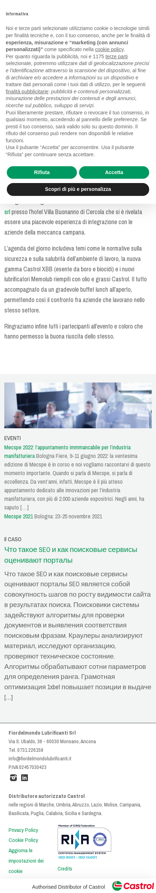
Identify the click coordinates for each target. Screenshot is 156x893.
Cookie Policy (23, 840)
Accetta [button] (114, 172)
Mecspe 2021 (18, 516)
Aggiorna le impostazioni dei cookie (26, 860)
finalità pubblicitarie (27, 91)
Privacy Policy (23, 830)
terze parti (117, 56)
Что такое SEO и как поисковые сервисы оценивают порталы (70, 555)
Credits (65, 869)
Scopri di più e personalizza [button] (78, 189)
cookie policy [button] (109, 49)
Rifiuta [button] (42, 172)
